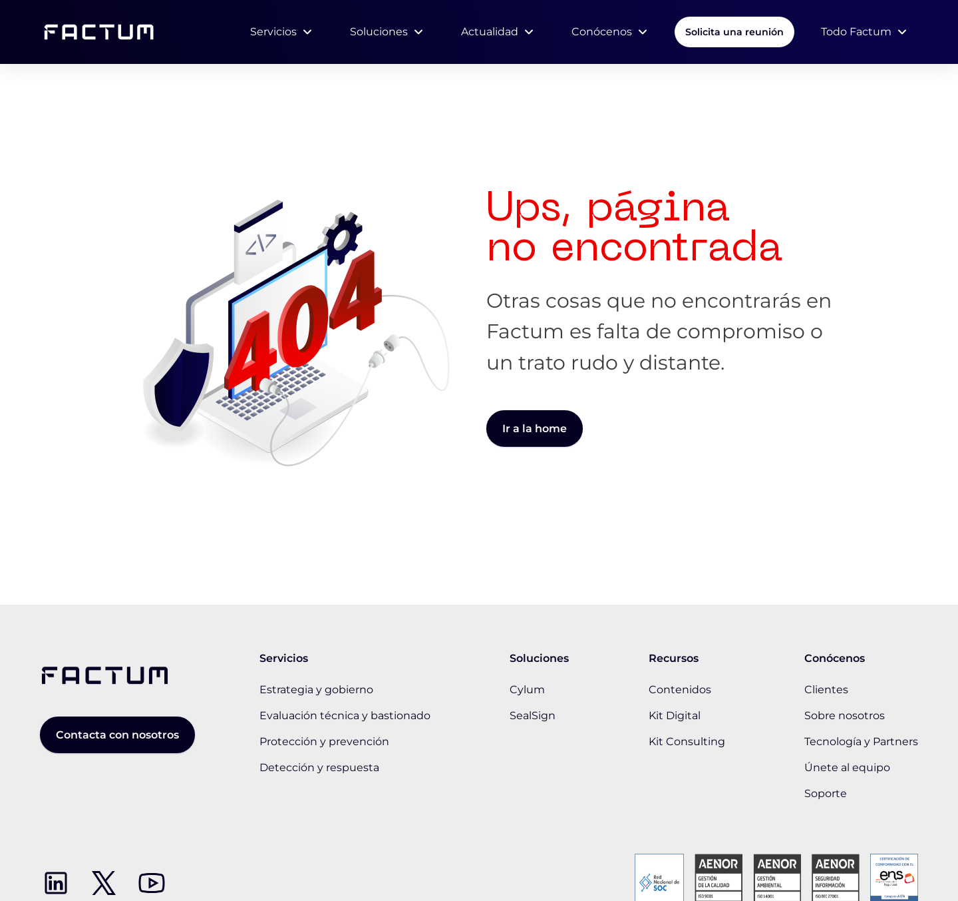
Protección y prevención (324, 741)
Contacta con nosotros (117, 735)
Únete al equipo (847, 767)
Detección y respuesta (319, 767)
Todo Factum (856, 31)
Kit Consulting (687, 741)
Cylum (527, 689)
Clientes (826, 689)
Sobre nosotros (844, 715)
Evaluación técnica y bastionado (344, 715)
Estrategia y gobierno (316, 689)
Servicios (273, 31)
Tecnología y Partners (861, 741)
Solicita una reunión (734, 32)
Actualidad (489, 31)
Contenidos (680, 689)
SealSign (533, 715)
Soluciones (379, 31)
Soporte (825, 793)
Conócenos (601, 31)
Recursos (674, 658)
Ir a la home (534, 428)
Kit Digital (675, 715)
